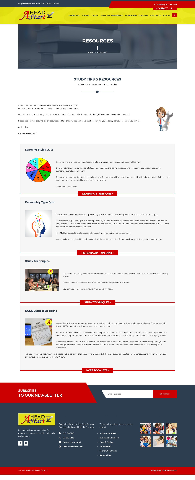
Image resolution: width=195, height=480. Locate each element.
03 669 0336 (66, 437)
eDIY (46, 471)
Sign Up (166, 16)
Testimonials (105, 446)
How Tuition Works (108, 433)
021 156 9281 (171, 5)
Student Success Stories (136, 16)
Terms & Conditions (108, 451)
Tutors (95, 16)
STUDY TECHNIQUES (97, 302)
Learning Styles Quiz (97, 193)
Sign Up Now (105, 455)
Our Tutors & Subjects (109, 438)
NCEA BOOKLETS (97, 370)
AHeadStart (73, 16)
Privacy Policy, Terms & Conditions (163, 471)
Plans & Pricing (106, 442)
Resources (155, 16)
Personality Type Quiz (97, 252)
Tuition (85, 16)
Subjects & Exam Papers (111, 16)
